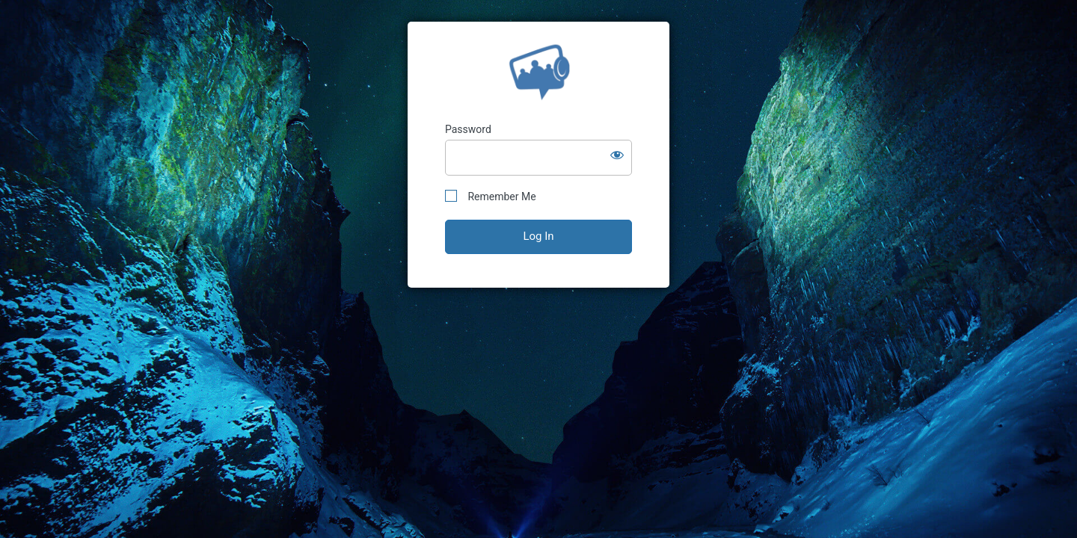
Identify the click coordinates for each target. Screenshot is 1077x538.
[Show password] (617, 155)
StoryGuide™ (539, 72)
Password (468, 129)
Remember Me (490, 196)
